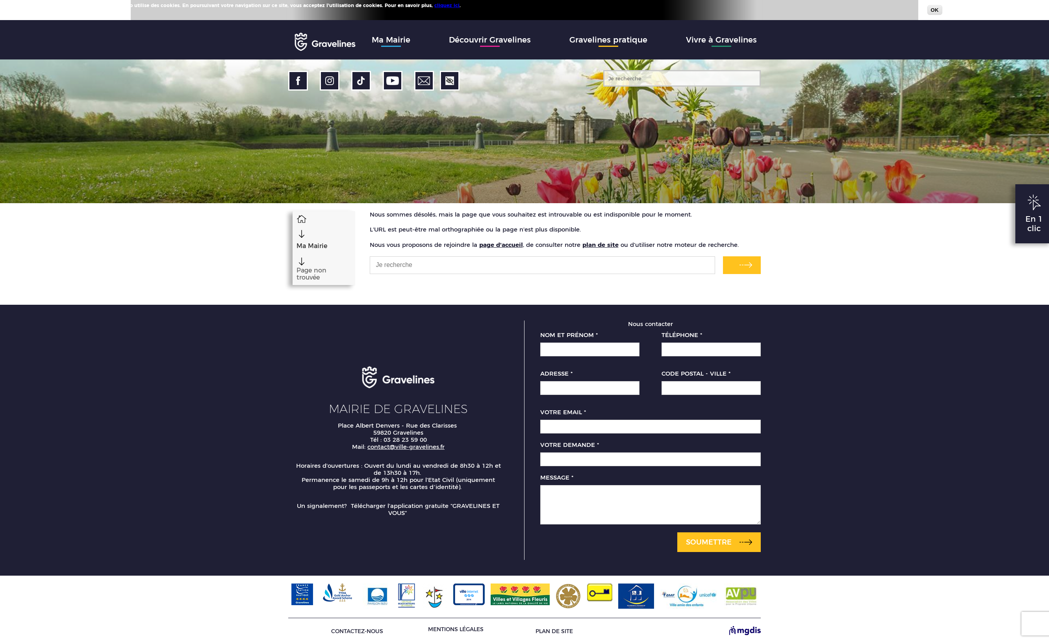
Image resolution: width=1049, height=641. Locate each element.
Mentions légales (456, 626)
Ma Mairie (391, 39)
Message (556, 474)
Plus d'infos (476, 5)
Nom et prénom (569, 331)
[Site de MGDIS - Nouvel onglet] (745, 628)
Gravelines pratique (608, 39)
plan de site (600, 244)
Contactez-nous (357, 627)
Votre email (563, 409)
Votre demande (569, 441)
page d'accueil (501, 244)
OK (935, 10)
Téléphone (682, 331)
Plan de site (554, 627)
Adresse (556, 370)
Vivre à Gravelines (721, 39)
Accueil (297, 218)
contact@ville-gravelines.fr (406, 443)
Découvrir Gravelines (490, 39)
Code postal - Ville (696, 370)
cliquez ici (447, 5)
